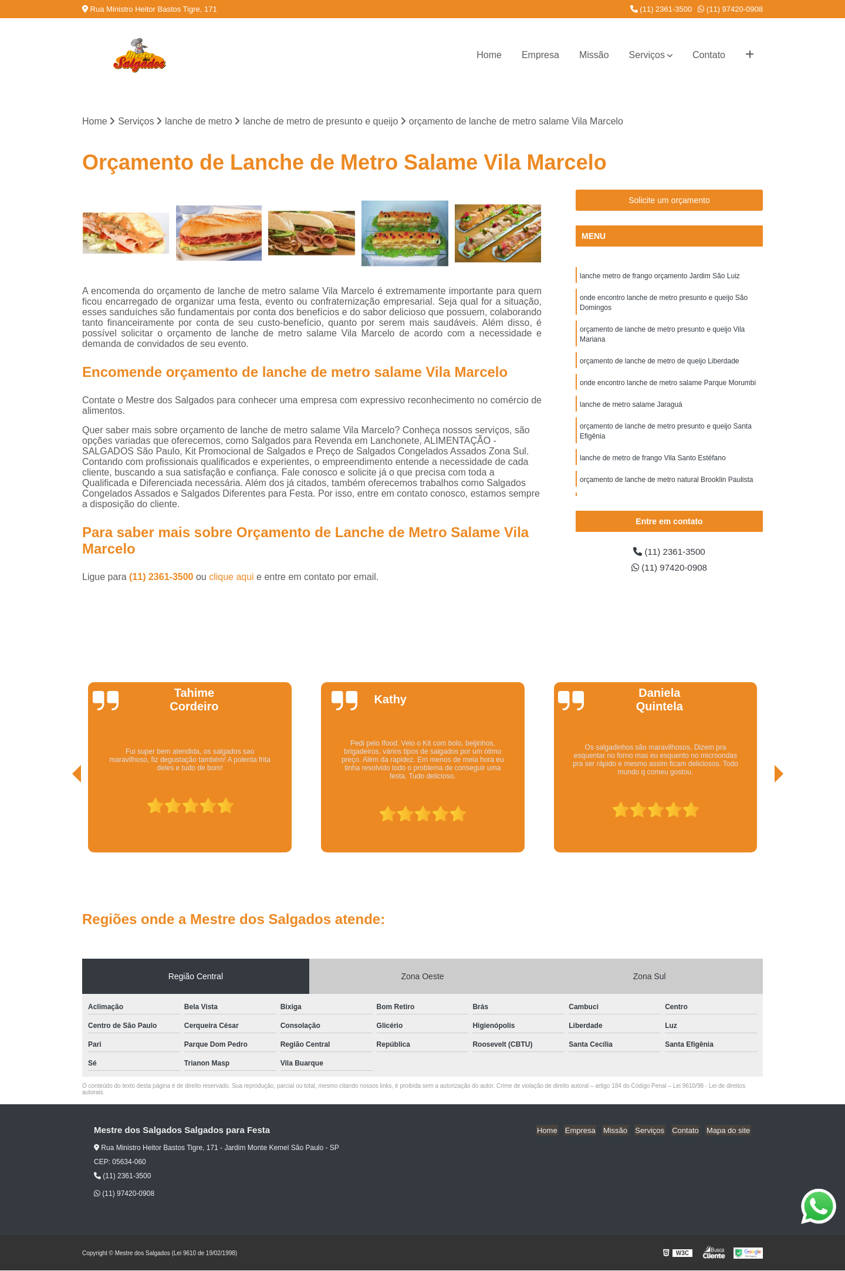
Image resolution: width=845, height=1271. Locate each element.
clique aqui (231, 577)
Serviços (647, 55)
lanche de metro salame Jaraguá (631, 409)
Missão (594, 55)
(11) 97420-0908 (730, 9)
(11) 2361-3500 (661, 9)
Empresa (540, 55)
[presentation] (60, 819)
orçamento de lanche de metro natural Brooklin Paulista (666, 487)
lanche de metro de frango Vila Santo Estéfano (653, 464)
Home (489, 55)
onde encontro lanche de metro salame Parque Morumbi (668, 387)
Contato (708, 55)
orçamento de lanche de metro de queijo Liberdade (659, 364)
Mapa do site (729, 1131)
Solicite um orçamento (669, 200)
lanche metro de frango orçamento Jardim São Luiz (660, 276)
